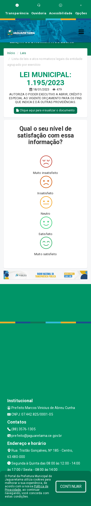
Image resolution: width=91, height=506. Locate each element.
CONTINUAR (71, 486)
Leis (23, 53)
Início (11, 53)
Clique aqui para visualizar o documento (45, 110)
